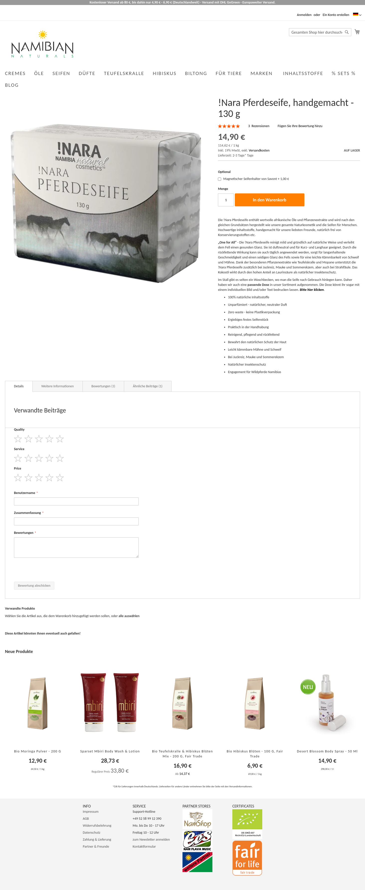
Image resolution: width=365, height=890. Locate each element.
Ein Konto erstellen (336, 15)
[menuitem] (13, 85)
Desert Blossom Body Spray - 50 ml (327, 751)
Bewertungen (103, 386)
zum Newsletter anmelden (151, 839)
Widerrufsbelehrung (97, 825)
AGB (86, 818)
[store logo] (42, 43)
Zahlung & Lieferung (97, 839)
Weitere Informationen (57, 386)
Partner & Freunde (96, 846)
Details (19, 386)
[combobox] (320, 32)
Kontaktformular (144, 846)
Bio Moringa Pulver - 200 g (37, 751)
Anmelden (304, 15)
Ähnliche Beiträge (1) (148, 386)
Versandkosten (259, 150)
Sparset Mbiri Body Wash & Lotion (110, 751)
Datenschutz (91, 832)
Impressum (90, 811)
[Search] (347, 32)
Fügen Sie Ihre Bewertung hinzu (300, 126)
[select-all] (129, 616)
